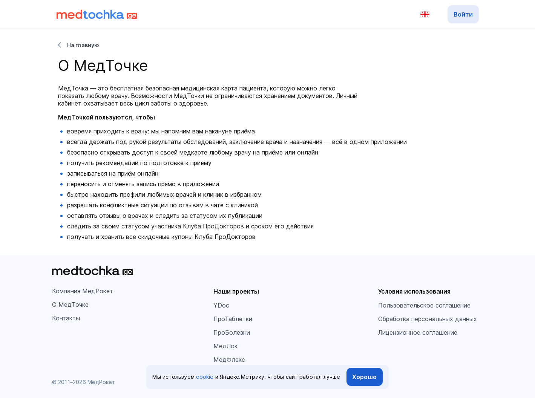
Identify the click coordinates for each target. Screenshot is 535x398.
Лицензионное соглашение (417, 332)
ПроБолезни (231, 332)
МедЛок (225, 346)
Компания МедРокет (82, 291)
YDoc (221, 305)
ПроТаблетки (232, 319)
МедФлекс (229, 359)
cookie (204, 377)
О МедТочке (70, 304)
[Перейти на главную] (97, 14)
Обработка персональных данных (427, 319)
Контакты (66, 318)
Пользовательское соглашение (424, 305)
